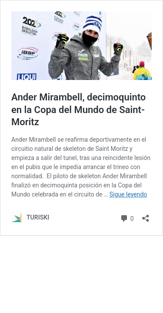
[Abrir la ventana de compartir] (146, 215)
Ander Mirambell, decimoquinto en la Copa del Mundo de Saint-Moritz (78, 109)
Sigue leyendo (128, 194)
